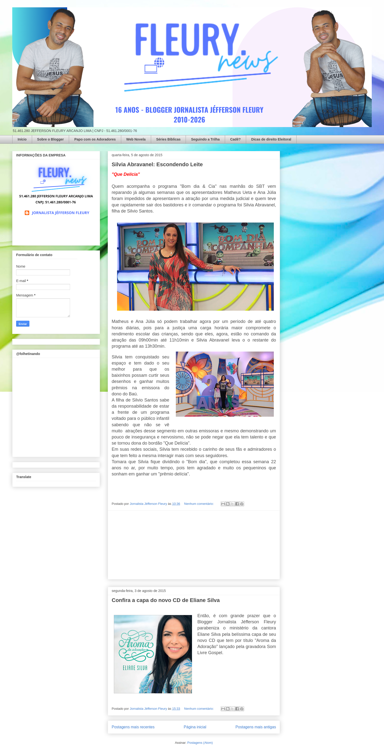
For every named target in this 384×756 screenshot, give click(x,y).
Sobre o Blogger (50, 139)
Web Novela (136, 139)
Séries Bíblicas (168, 139)
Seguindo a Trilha (205, 139)
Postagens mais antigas (255, 727)
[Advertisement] (194, 545)
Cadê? (235, 139)
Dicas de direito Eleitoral (271, 139)
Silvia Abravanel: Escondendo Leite (157, 164)
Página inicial (195, 727)
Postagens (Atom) (200, 742)
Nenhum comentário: (199, 504)
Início (22, 139)
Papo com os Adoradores (95, 139)
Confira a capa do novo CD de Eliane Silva (166, 600)
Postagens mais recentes (133, 727)
